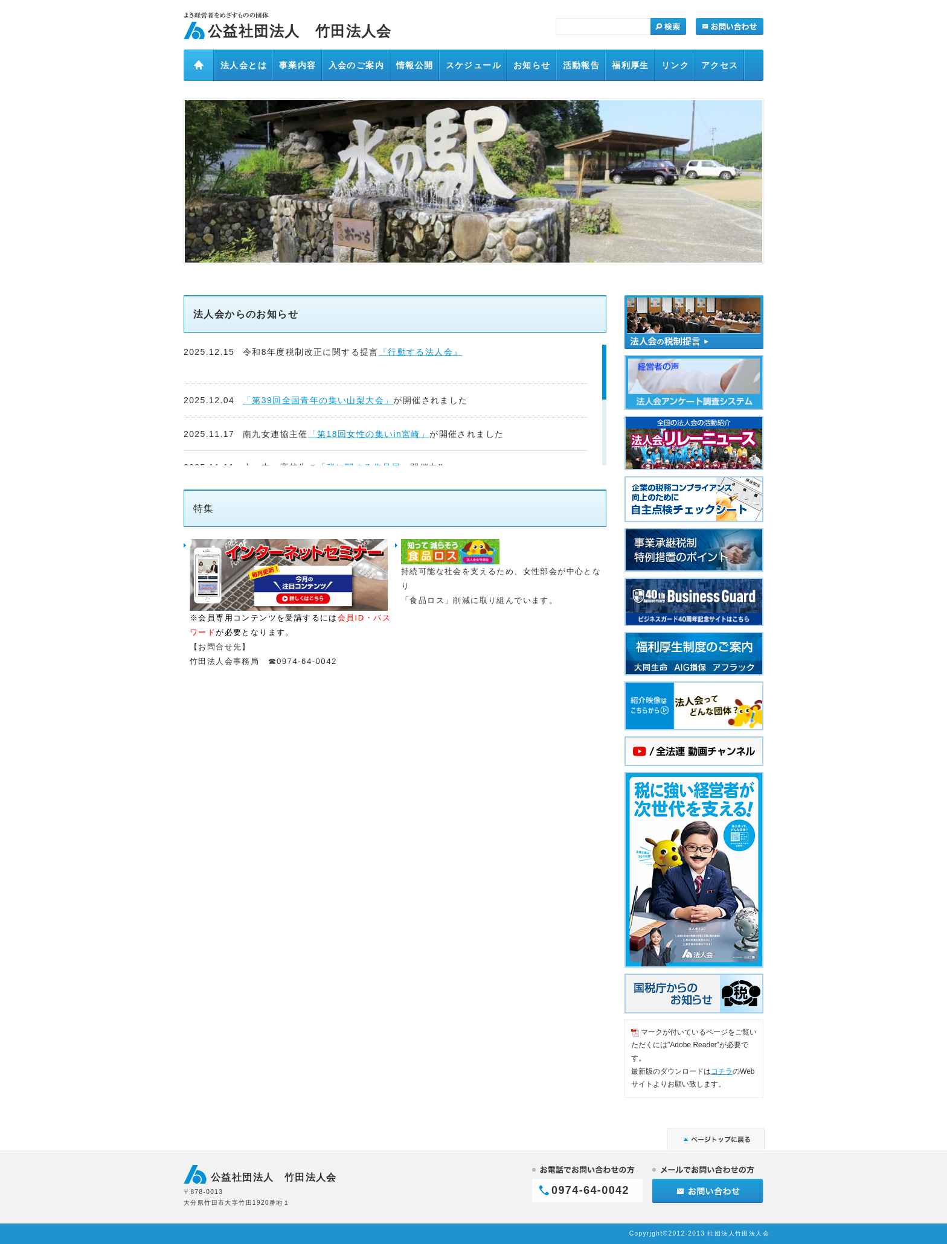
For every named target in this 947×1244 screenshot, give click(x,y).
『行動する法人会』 (421, 352)
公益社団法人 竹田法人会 (300, 31)
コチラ (722, 1071)
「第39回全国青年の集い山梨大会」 (318, 400)
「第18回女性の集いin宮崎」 (368, 434)
